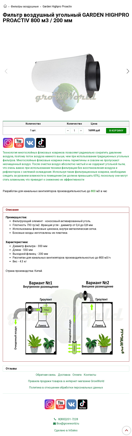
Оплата (77, 374)
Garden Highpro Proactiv (57, 6)
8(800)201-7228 (68, 419)
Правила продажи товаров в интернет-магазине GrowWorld (66, 381)
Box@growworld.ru (68, 423)
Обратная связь (46, 374)
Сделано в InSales (66, 430)
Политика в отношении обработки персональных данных (66, 387)
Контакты (90, 374)
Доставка (64, 374)
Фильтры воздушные (25, 6)
